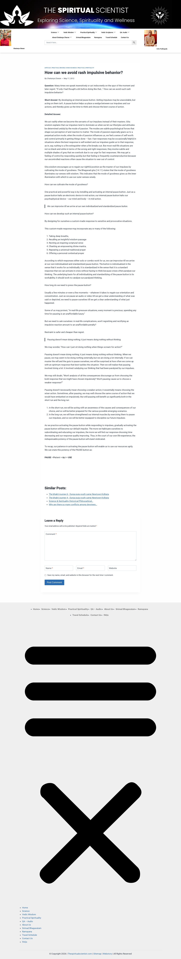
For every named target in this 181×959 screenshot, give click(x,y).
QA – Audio (96, 609)
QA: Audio (124, 32)
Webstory (107, 953)
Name (49, 568)
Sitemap (97, 953)
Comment (51, 534)
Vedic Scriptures (108, 32)
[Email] (90, 568)
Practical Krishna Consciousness (64, 67)
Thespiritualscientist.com (80, 953)
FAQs (106, 615)
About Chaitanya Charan (62, 37)
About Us (108, 609)
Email (80, 568)
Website (113, 568)
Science (55, 32)
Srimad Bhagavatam (83, 37)
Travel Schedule (111, 37)
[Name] (59, 568)
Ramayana (98, 37)
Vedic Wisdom (69, 32)
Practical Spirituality (88, 32)
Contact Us (125, 37)
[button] (90, 761)
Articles (48, 67)
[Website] (122, 568)
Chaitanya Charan (54, 78)
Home (36, 609)
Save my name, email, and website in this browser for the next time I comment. (80, 575)
